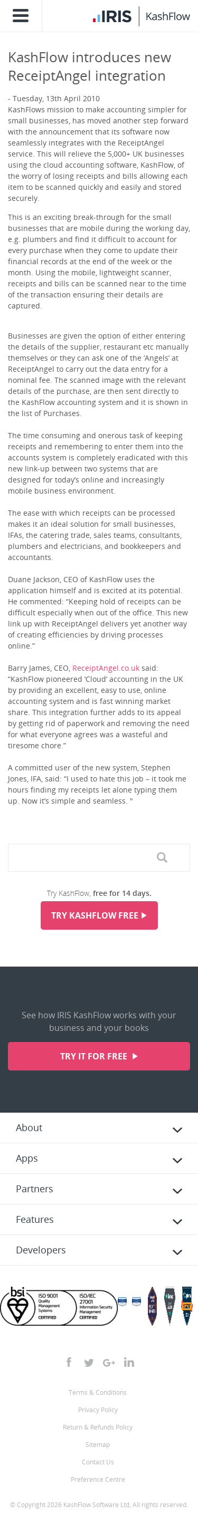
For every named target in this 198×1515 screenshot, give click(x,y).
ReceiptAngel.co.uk (105, 668)
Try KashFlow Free (94, 915)
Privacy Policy (98, 1409)
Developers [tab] (41, 1249)
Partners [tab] (34, 1188)
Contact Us (98, 1462)
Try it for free (94, 1056)
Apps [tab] (27, 1158)
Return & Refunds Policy (98, 1427)
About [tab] (29, 1127)
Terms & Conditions (98, 1392)
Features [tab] (35, 1219)
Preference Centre (98, 1479)
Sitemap (98, 1444)
